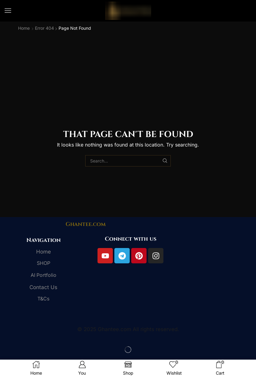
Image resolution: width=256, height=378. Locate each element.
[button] (8, 10)
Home (24, 28)
